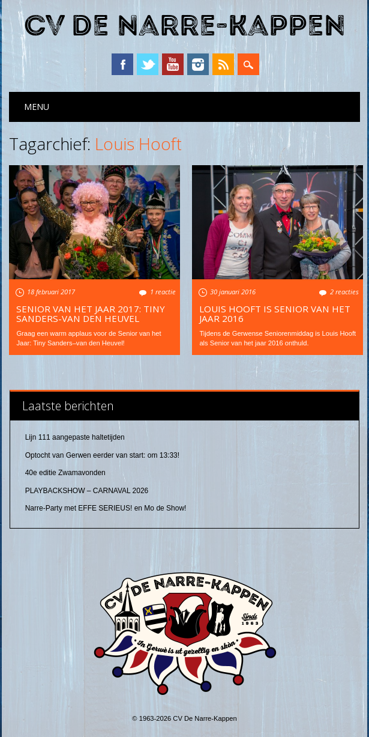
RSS (223, 64)
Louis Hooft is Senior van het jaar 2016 (274, 313)
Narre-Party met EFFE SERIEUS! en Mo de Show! (106, 508)
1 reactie (163, 291)
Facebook (122, 64)
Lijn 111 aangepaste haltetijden (75, 437)
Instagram (198, 64)
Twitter (147, 64)
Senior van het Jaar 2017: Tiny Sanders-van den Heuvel (90, 313)
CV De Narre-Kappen (185, 26)
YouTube (173, 64)
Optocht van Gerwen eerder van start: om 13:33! (102, 455)
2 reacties (344, 291)
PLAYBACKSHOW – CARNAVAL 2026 (87, 491)
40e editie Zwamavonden (65, 473)
